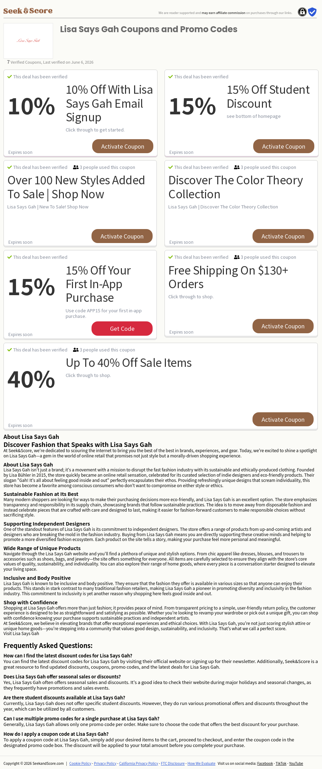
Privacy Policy (105, 763)
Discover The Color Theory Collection (235, 186)
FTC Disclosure (173, 763)
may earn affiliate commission (223, 12)
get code (122, 328)
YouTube (296, 763)
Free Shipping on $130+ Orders (228, 276)
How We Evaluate (201, 763)
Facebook (265, 763)
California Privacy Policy (138, 763)
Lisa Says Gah (26, 633)
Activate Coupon (122, 146)
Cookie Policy (80, 763)
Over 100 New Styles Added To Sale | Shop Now (76, 186)
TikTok (281, 763)
